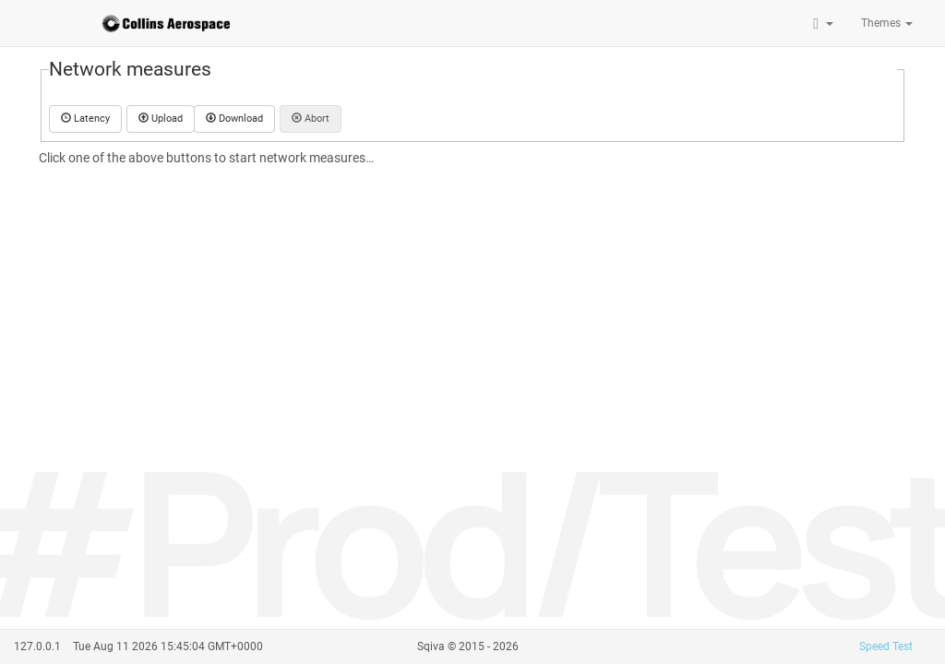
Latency (85, 119)
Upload (160, 119)
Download (234, 119)
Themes (887, 23)
